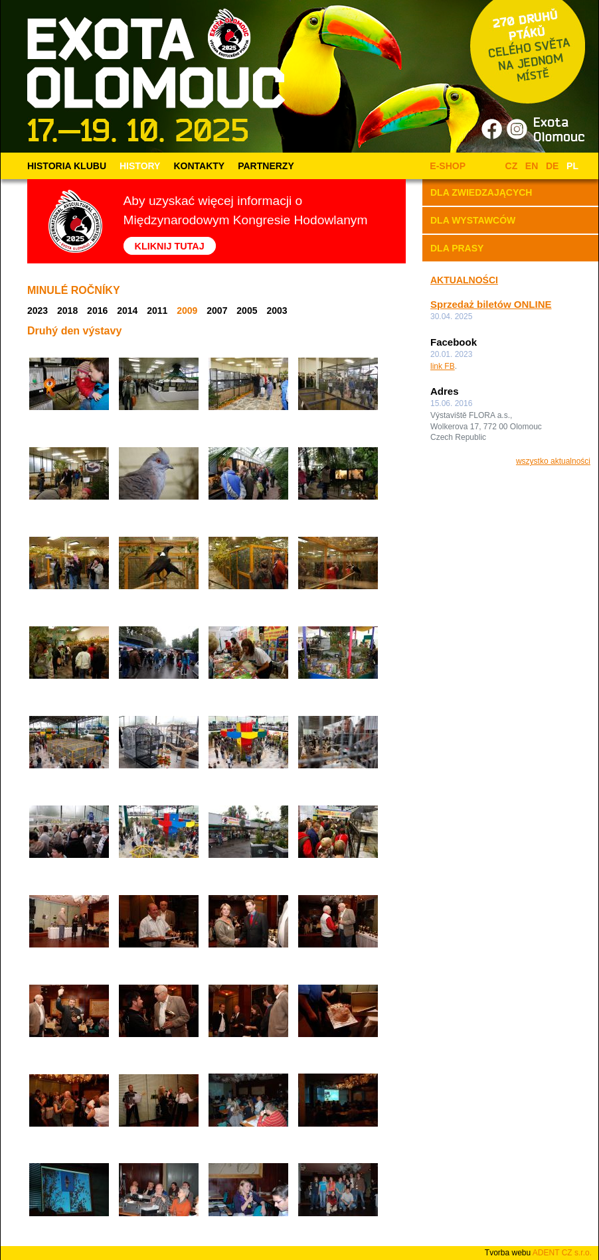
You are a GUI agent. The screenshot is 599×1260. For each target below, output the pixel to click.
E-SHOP (445, 166)
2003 (276, 310)
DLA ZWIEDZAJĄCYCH (481, 192)
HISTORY (140, 166)
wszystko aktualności (553, 461)
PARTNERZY (266, 166)
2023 (37, 310)
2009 (187, 310)
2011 (157, 310)
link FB (442, 366)
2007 (217, 310)
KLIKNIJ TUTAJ (170, 245)
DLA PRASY (456, 248)
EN (531, 166)
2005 (246, 310)
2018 (67, 310)
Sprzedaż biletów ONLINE (491, 304)
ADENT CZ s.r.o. (562, 1252)
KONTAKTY (198, 166)
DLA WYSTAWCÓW (472, 220)
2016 (97, 310)
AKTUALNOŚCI (464, 280)
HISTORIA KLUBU (66, 166)
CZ (511, 166)
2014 (127, 310)
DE (552, 166)
